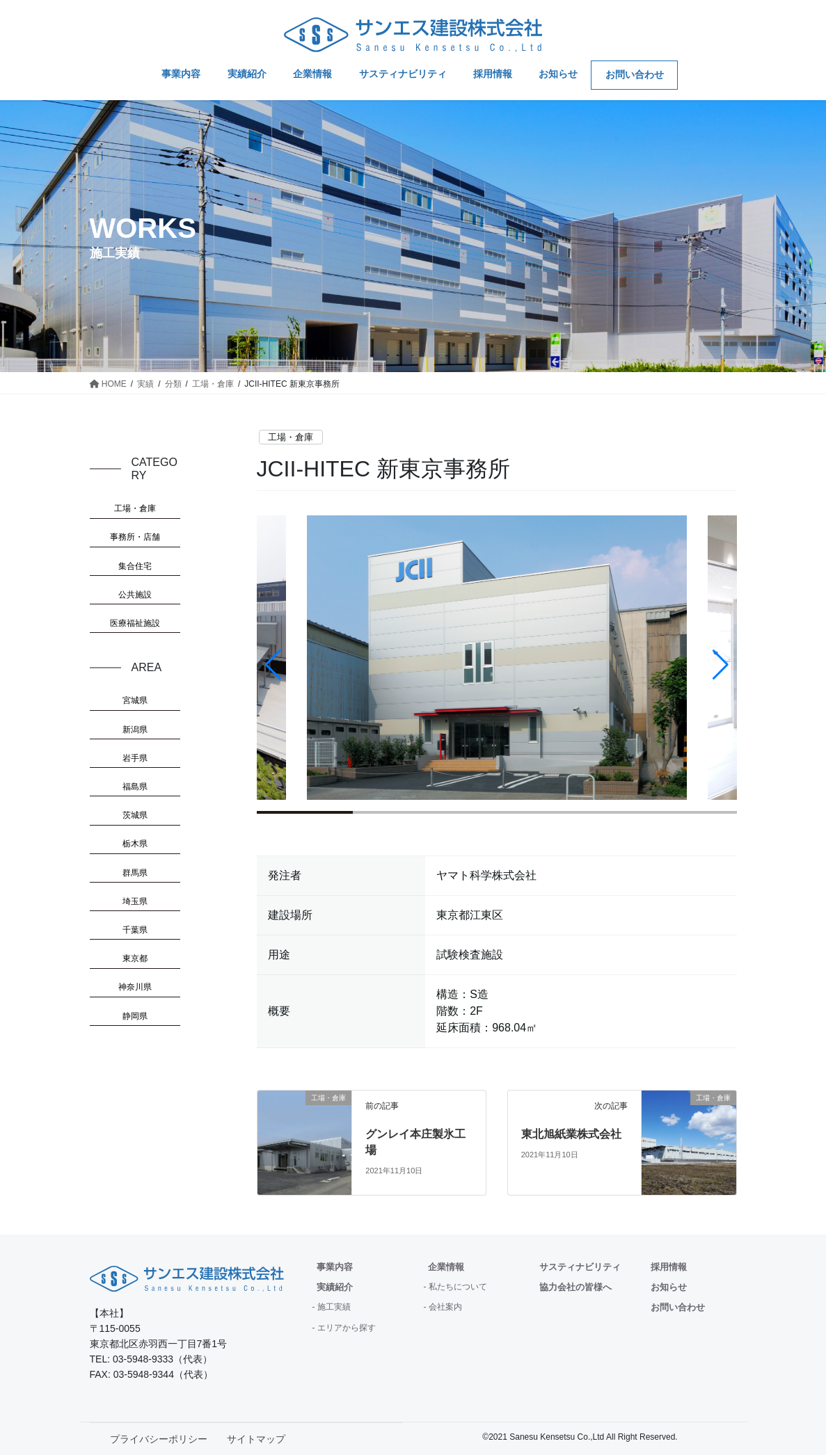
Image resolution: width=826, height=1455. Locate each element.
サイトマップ (256, 1439)
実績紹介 (335, 1287)
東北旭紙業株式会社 (571, 1134)
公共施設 (135, 595)
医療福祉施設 (135, 623)
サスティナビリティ (580, 1267)
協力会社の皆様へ (575, 1287)
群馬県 (135, 873)
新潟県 (135, 729)
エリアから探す (346, 1328)
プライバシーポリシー (158, 1439)
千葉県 (135, 930)
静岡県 (135, 1016)
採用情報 (669, 1267)
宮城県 (135, 700)
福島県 (135, 786)
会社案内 (445, 1307)
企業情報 (446, 1267)
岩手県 (135, 758)
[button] (720, 665)
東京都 (135, 958)
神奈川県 (135, 987)
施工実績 (334, 1307)
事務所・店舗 (135, 537)
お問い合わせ (678, 1307)
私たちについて (458, 1287)
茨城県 (135, 815)
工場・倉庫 (290, 437)
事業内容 (335, 1267)
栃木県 (135, 844)
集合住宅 (135, 566)
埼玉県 (135, 901)
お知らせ (669, 1287)
